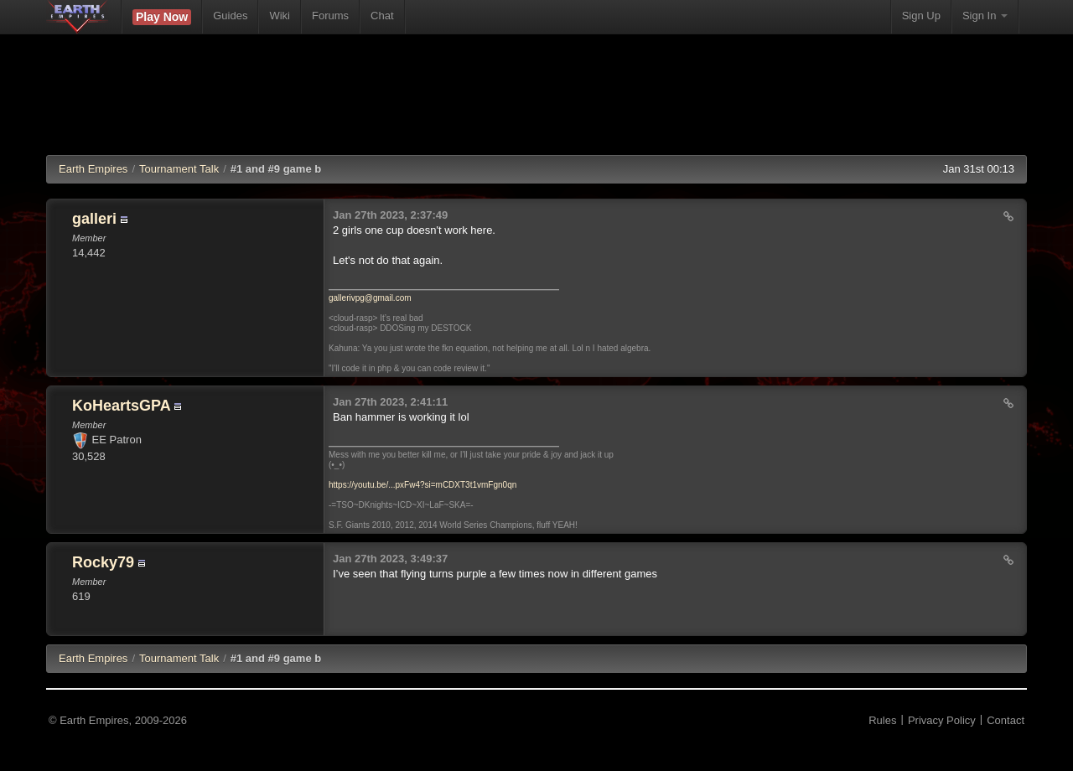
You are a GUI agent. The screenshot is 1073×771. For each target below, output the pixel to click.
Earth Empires (93, 169)
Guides (230, 15)
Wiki (279, 15)
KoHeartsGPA (121, 405)
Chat (382, 15)
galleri (94, 218)
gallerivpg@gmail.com (370, 298)
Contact (1005, 720)
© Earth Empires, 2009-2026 (118, 720)
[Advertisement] (536, 104)
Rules (882, 720)
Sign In (985, 15)
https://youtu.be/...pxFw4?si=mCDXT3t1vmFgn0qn (422, 484)
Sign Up (921, 15)
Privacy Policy (942, 720)
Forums (330, 15)
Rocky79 (103, 562)
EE (93, 658)
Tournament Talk (179, 169)
